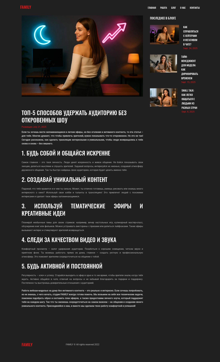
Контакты (195, 7)
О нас (183, 7)
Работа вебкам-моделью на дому (40, 290)
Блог (173, 7)
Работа (163, 7)
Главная (152, 7)
